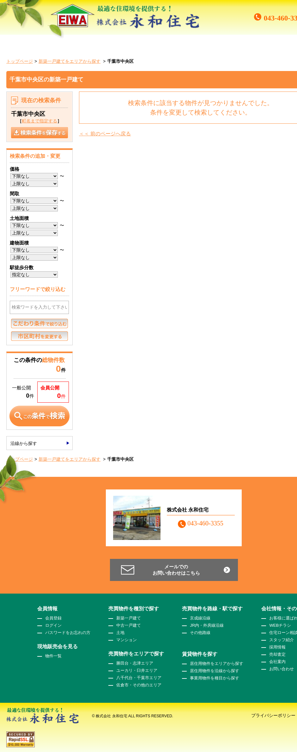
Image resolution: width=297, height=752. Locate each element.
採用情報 (277, 647)
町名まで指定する (39, 120)
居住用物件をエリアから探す (216, 663)
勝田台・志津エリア (134, 663)
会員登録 (53, 618)
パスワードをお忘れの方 (67, 632)
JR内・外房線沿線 (207, 625)
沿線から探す (23, 443)
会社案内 (277, 661)
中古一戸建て (128, 625)
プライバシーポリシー (273, 715)
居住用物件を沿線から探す (214, 670)
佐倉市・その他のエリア (138, 685)
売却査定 (277, 654)
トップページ (19, 61)
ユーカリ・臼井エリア (136, 670)
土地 (120, 632)
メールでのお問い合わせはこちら (176, 570)
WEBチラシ (280, 625)
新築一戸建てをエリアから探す (69, 61)
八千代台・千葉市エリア (138, 677)
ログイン (53, 625)
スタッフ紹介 (281, 639)
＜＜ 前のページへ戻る (105, 133)
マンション (126, 639)
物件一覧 (53, 656)
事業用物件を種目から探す (214, 678)
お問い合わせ (281, 668)
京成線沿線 (200, 618)
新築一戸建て (128, 618)
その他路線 (200, 632)
